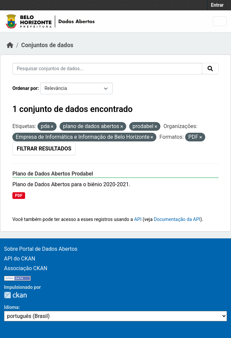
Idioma (11, 307)
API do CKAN (19, 258)
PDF (18, 195)
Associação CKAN (26, 268)
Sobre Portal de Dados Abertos (40, 249)
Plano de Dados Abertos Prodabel (52, 174)
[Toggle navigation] (220, 21)
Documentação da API (177, 219)
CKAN (15, 295)
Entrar (217, 5)
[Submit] (210, 68)
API (138, 219)
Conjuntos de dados (47, 45)
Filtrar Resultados (44, 148)
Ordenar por (24, 88)
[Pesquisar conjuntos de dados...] (107, 69)
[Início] (10, 45)
